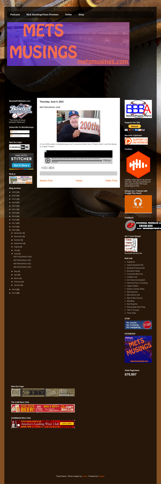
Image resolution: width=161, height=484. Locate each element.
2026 (14, 192)
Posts (14, 132)
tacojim (84, 476)
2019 (14, 216)
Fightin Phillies (132, 286)
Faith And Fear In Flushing (137, 283)
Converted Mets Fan (135, 274)
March (16, 278)
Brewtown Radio (133, 271)
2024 (14, 199)
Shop (81, 14)
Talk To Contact (133, 310)
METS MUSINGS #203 (22, 257)
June (16, 254)
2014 (14, 289)
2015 (14, 230)
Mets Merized (132, 292)
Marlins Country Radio (135, 289)
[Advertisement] (50, 452)
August (17, 247)
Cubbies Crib (132, 277)
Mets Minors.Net (133, 295)
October (17, 240)
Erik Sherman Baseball (136, 280)
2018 (14, 220)
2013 (14, 293)
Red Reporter (132, 304)
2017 (14, 223)
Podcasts (15, 14)
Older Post (111, 180)
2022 (14, 206)
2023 (14, 202)
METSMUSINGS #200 (22, 267)
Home (79, 180)
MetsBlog (130, 301)
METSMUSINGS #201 (22, 264)
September (18, 243)
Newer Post (46, 180)
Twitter (68, 14)
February (18, 282)
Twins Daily (131, 313)
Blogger (101, 476)
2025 (14, 196)
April (16, 275)
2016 (14, 227)
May (16, 271)
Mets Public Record (134, 298)
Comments (16, 136)
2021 (14, 209)
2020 (14, 213)
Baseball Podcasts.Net (136, 268)
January (17, 285)
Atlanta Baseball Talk (135, 265)
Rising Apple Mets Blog (136, 307)
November (18, 236)
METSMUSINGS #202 (22, 260)
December (18, 233)
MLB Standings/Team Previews (42, 14)
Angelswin (131, 262)
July (16, 250)
